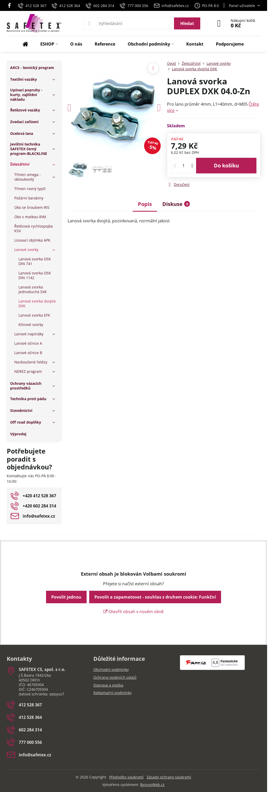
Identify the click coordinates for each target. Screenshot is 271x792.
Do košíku (226, 165)
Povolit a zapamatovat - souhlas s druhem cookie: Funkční (155, 597)
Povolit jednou (66, 597)
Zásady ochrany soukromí (169, 777)
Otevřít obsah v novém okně (133, 611)
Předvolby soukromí (126, 777)
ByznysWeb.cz (152, 784)
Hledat (187, 23)
